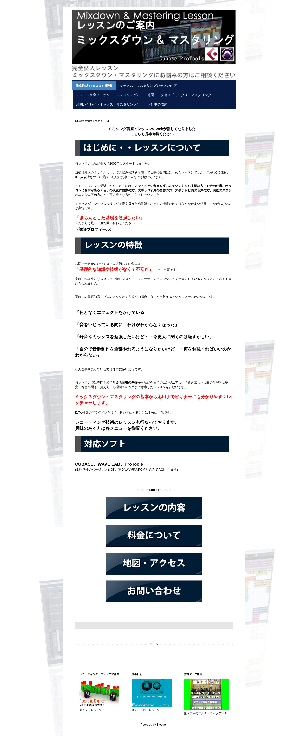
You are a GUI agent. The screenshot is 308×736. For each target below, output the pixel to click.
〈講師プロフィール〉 (94, 229)
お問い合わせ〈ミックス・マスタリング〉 (108, 103)
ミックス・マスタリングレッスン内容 (148, 85)
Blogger (162, 724)
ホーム (154, 644)
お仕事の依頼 (157, 103)
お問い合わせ (112, 223)
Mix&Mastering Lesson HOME (94, 85)
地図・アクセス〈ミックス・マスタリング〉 (181, 94)
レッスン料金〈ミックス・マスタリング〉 (108, 94)
